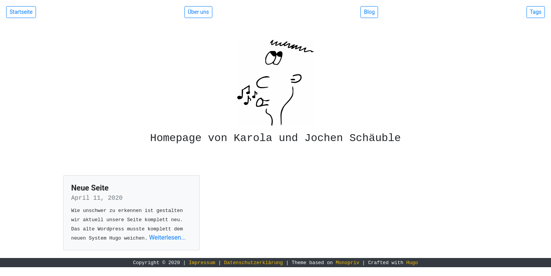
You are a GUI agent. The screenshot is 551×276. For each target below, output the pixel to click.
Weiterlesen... (167, 237)
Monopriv (347, 263)
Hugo (412, 263)
